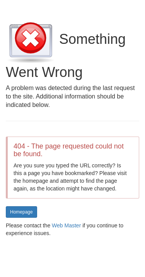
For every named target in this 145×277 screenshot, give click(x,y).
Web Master (66, 225)
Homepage (21, 212)
